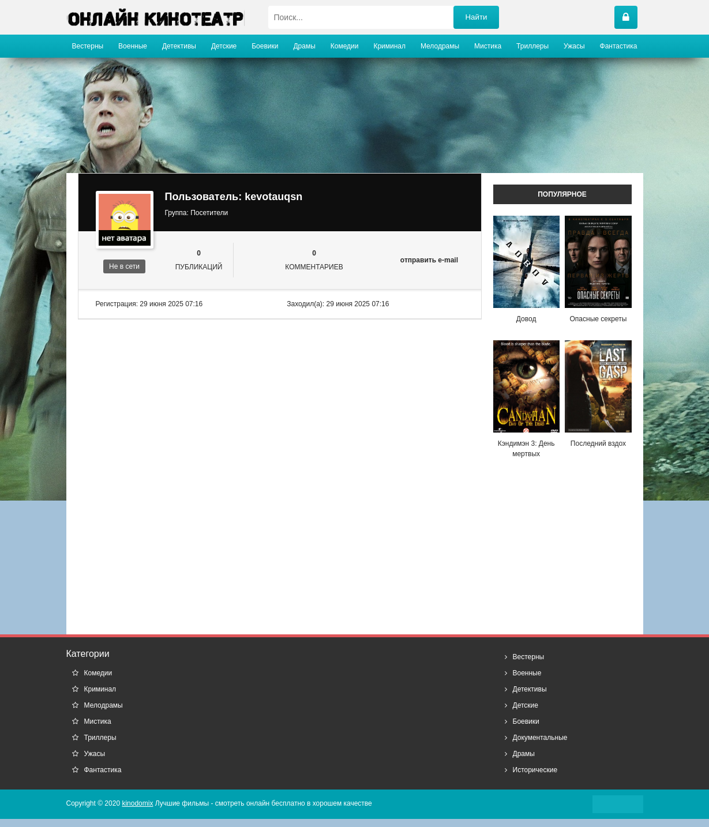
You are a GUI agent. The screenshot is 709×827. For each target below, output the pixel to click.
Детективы (179, 46)
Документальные (540, 738)
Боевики (265, 46)
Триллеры (532, 46)
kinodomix (137, 803)
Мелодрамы (440, 46)
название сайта (155, 17)
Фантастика (618, 46)
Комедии (345, 46)
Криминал (389, 46)
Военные (132, 46)
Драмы (304, 46)
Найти (476, 17)
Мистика (487, 46)
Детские (224, 46)
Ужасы (574, 46)
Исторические (535, 770)
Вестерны (88, 46)
